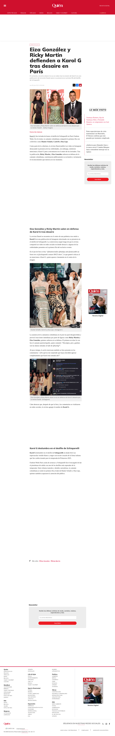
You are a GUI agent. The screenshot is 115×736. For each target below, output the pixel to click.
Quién (6, 669)
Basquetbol (31, 695)
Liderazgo (7, 714)
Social (54, 705)
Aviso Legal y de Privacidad (68, 730)
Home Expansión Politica (35, 707)
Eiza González (45, 561)
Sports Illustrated (34, 688)
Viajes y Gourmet (9, 680)
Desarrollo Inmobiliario (59, 693)
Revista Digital (105, 6)
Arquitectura (56, 697)
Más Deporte (32, 697)
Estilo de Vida (8, 695)
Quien (103, 724)
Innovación (55, 712)
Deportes (31, 679)
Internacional (32, 711)
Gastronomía (8, 687)
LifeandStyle (56, 671)
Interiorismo (56, 698)
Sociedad (55, 686)
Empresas (31, 705)
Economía (31, 709)
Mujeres (7, 711)
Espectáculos (12, 13)
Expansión (31, 704)
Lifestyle (30, 698)
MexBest (7, 685)
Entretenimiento (33, 678)
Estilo (30, 676)
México (54, 678)
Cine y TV (30, 681)
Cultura (74, 13)
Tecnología (31, 712)
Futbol (30, 690)
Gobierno (55, 676)
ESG (29, 716)
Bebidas (6, 688)
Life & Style (32, 674)
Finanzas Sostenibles (58, 711)
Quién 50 (103, 13)
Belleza (49, 13)
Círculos (33, 13)
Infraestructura (57, 695)
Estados (54, 683)
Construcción (56, 691)
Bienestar (7, 694)
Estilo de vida (8, 707)
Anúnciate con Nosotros (100, 730)
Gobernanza (56, 707)
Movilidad (55, 709)
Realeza (23, 13)
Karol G (32, 136)
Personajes (7, 692)
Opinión (30, 669)
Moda (41, 13)
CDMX (53, 681)
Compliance (84, 730)
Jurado (6, 697)
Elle (5, 701)
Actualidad (7, 713)
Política (54, 674)
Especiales (31, 671)
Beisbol (30, 691)
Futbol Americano (33, 693)
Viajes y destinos (9, 690)
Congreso (55, 679)
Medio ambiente (56, 704)
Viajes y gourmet (61, 13)
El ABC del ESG (56, 714)
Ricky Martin (56, 561)
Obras (30, 714)
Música (30, 683)
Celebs (6, 706)
